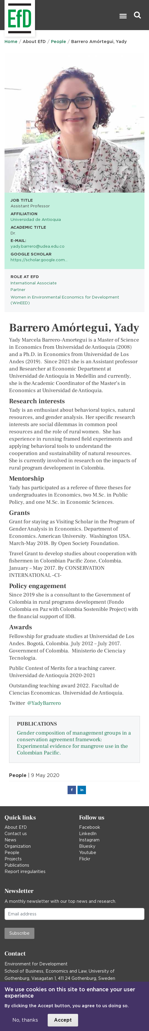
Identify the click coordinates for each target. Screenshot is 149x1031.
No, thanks (25, 1020)
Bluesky (87, 846)
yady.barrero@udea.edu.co (38, 246)
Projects (13, 858)
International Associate (34, 282)
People (58, 41)
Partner (18, 289)
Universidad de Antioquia (36, 219)
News (10, 839)
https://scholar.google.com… (39, 259)
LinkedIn (88, 833)
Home (11, 41)
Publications (17, 865)
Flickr (84, 858)
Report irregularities (25, 871)
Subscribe (19, 933)
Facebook (89, 827)
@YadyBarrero (44, 703)
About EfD (16, 827)
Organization (18, 846)
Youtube (87, 852)
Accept (63, 1020)
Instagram (89, 839)
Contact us (16, 833)
